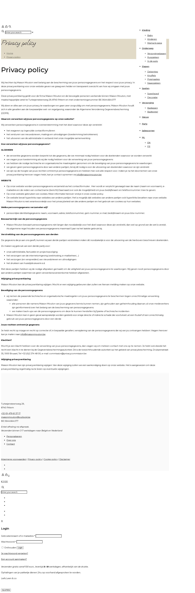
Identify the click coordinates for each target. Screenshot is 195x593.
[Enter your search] (18, 32)
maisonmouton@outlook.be (15, 417)
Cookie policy (51, 459)
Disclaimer (64, 459)
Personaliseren (14, 436)
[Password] (30, 541)
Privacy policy (13, 57)
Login (20, 548)
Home (9, 53)
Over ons (11, 440)
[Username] (49, 535)
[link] (32, 32)
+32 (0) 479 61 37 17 (10, 413)
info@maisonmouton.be (89, 174)
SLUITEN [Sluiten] (6, 590)
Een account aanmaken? (14, 559)
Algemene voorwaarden (13, 459)
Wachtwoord (8, 541)
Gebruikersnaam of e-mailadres (18, 536)
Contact (10, 444)
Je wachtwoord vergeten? (14, 553)
